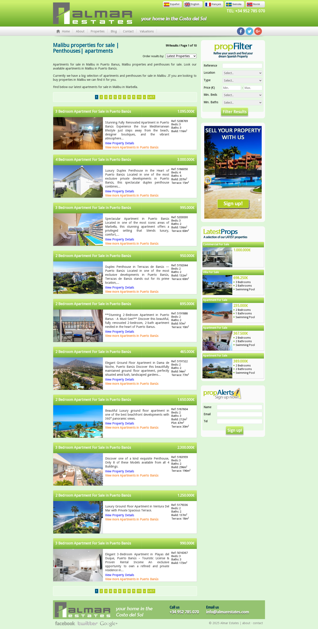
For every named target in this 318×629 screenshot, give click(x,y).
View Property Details (119, 143)
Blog (114, 31)
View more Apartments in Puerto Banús (131, 147)
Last (151, 97)
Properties (97, 31)
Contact (128, 31)
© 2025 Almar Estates (224, 623)
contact (258, 623)
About (80, 31)
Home (66, 31)
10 (139, 97)
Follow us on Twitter (249, 31)
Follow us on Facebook (241, 31)
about (246, 623)
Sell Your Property (233, 172)
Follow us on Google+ (258, 31)
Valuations (147, 31)
